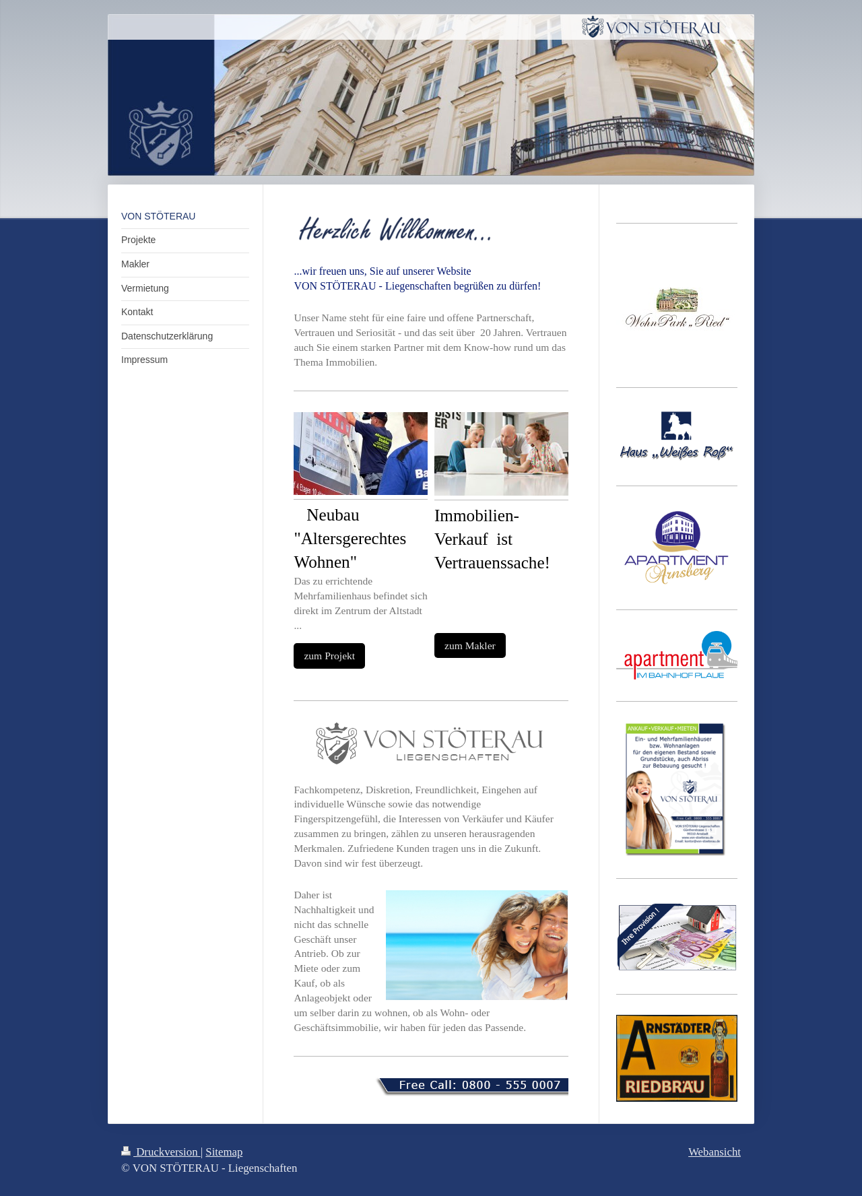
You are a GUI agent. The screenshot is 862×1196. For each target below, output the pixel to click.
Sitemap (223, 1151)
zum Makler (470, 645)
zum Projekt (329, 655)
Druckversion (161, 1151)
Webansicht (714, 1151)
